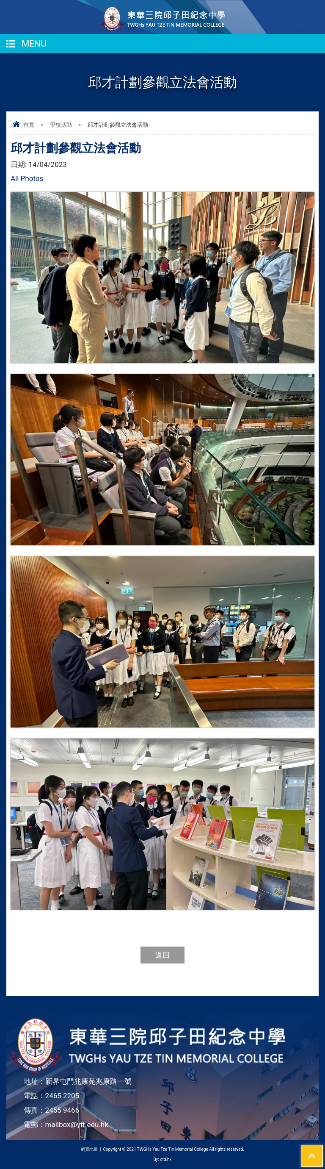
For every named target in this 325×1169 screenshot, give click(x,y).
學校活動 (61, 125)
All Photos (27, 178)
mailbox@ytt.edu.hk (76, 1124)
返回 (162, 955)
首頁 (28, 125)
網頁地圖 (89, 1149)
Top (322, 1150)
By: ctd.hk (162, 1159)
